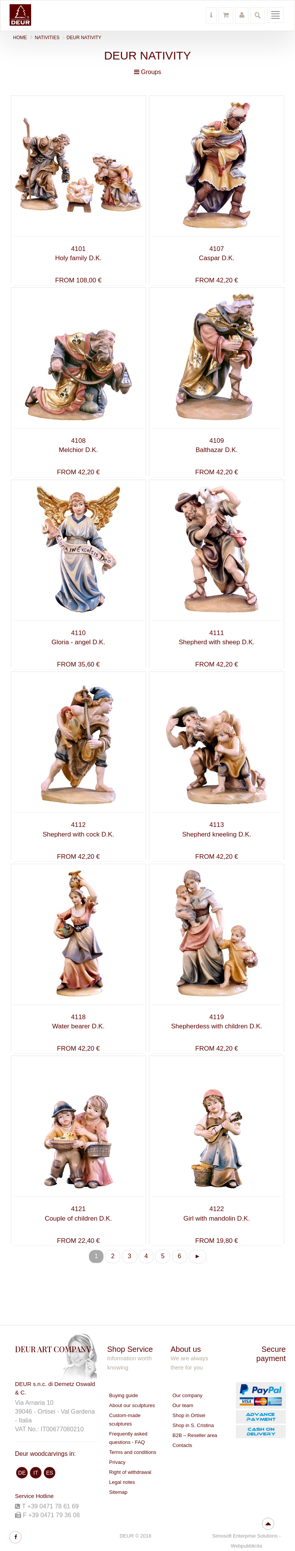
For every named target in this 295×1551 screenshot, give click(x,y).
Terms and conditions (132, 1452)
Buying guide (123, 1395)
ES (49, 1473)
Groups (147, 72)
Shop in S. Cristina (193, 1425)
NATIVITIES (47, 37)
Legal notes (122, 1482)
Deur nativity (83, 37)
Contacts (182, 1445)
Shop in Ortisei (188, 1415)
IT (35, 1473)
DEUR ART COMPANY (53, 1349)
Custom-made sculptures (125, 1419)
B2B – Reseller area (194, 1435)
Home (20, 37)
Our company (187, 1395)
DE (21, 1473)
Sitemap (118, 1492)
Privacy (117, 1462)
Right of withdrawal (130, 1472)
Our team (182, 1405)
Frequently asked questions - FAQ (128, 1438)
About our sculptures (132, 1405)
